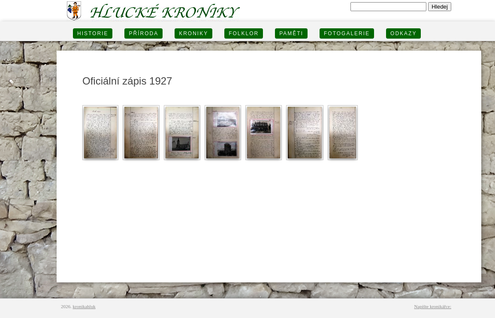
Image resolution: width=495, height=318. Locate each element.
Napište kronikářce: (432, 306)
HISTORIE (92, 33)
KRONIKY (193, 33)
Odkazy (403, 33)
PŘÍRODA (143, 33)
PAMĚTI (291, 33)
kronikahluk (84, 306)
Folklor (244, 33)
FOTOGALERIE (347, 33)
